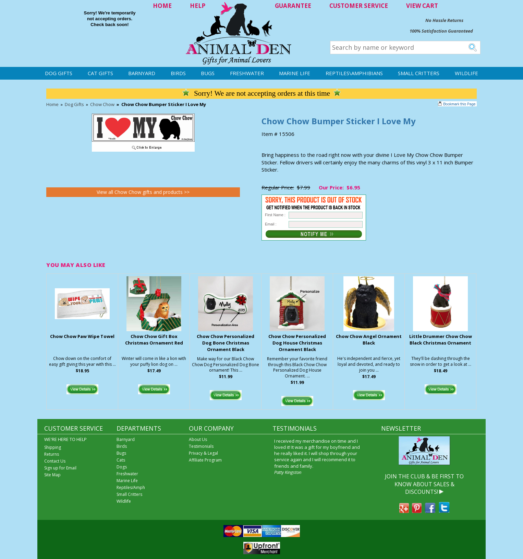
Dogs (122, 467)
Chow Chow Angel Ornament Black (369, 339)
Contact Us (54, 461)
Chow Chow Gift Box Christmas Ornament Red (154, 339)
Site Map (52, 475)
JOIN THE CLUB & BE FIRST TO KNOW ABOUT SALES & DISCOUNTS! (424, 484)
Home (52, 104)
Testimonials (201, 446)
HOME (162, 6)
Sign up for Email (60, 468)
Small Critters (418, 73)
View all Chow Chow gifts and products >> (143, 192)
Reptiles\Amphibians (354, 73)
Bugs (208, 73)
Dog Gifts (58, 73)
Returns (51, 454)
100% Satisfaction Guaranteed (441, 31)
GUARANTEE (293, 6)
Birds (178, 73)
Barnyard (141, 73)
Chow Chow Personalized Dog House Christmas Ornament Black (297, 342)
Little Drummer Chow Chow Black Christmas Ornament (440, 339)
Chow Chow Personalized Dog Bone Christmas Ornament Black (225, 342)
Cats (121, 460)
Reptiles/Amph (131, 487)
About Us (198, 439)
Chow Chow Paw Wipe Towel (82, 336)
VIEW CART (422, 6)
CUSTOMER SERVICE (358, 6)
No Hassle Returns (444, 20)
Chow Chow (102, 104)
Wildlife (466, 73)
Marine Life (294, 73)
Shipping (52, 447)
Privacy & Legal (203, 453)
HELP (197, 6)
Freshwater (247, 73)
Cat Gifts (100, 73)
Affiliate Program (205, 460)
